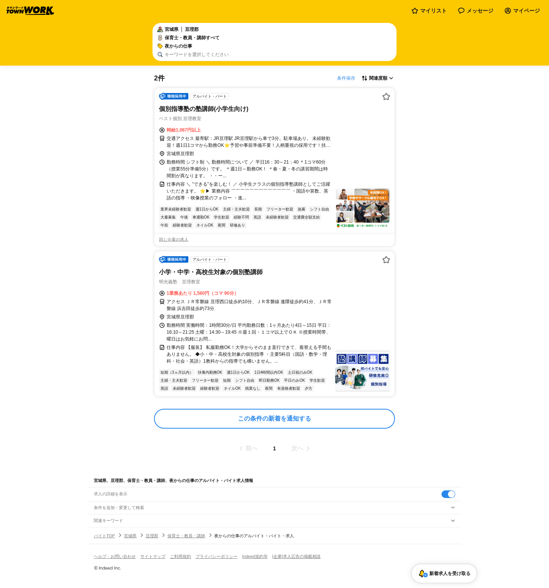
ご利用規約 (180, 556)
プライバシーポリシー (217, 556)
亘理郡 (152, 535)
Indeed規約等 (255, 556)
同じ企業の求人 (173, 239)
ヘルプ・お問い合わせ (115, 556)
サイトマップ (152, 556)
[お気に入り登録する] (386, 96)
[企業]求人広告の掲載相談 (296, 556)
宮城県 (130, 535)
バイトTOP (104, 535)
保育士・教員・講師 (186, 535)
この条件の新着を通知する (274, 418)
